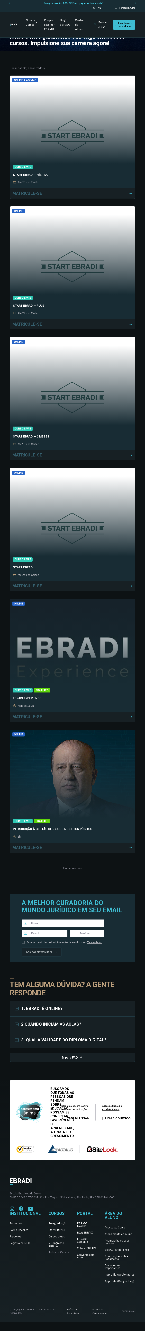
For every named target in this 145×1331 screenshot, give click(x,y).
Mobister (130, 1311)
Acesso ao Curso (115, 1227)
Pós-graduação (58, 1223)
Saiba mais (67, 1105)
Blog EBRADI (65, 22)
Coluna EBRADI (86, 1248)
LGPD (123, 1311)
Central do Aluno (79, 24)
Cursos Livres (57, 1236)
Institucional (25, 1213)
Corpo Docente (19, 1230)
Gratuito (42, 690)
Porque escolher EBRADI (49, 24)
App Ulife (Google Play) (119, 1281)
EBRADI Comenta (82, 1240)
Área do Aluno (113, 1215)
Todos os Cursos (59, 1252)
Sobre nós (16, 1223)
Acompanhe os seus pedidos (117, 1241)
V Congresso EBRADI (56, 1244)
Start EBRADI (57, 1230)
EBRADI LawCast (82, 1224)
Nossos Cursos (30, 22)
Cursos (57, 1213)
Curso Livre (23, 166)
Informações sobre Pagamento (116, 1257)
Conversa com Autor (86, 1256)
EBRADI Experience (117, 1249)
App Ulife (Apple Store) (119, 1274)
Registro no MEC (20, 1243)
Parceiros (15, 1236)
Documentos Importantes (112, 1266)
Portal (85, 1213)
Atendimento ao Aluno (118, 1234)
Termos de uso (94, 942)
